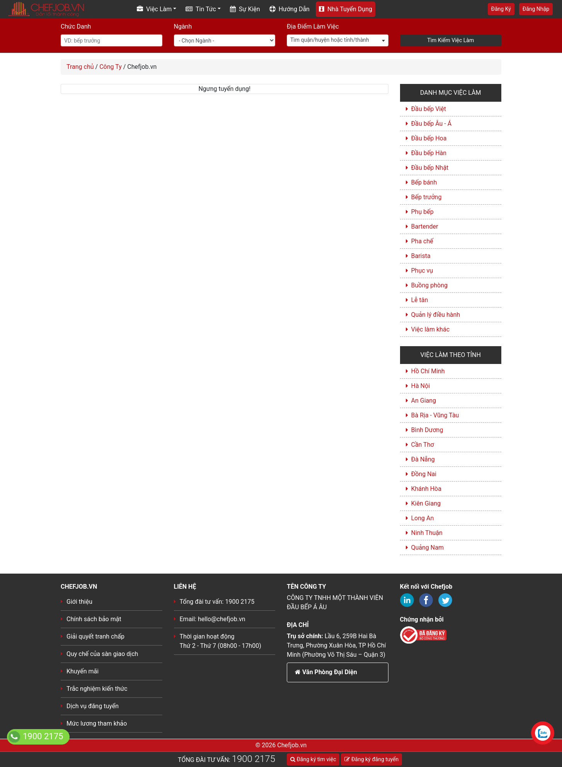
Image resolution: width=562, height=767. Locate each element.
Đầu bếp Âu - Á (431, 123)
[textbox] (337, 40)
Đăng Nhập (536, 9)
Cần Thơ (422, 444)
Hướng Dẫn (289, 9)
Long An (422, 518)
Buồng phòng (429, 285)
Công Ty (110, 66)
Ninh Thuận (427, 532)
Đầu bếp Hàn (429, 153)
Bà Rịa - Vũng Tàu (435, 415)
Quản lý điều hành (435, 314)
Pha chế (422, 241)
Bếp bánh (424, 182)
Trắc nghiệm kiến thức (97, 688)
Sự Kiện (245, 9)
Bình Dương (427, 430)
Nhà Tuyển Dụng (345, 9)
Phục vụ (422, 270)
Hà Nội (420, 385)
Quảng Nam (427, 547)
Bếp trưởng (426, 197)
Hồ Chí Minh (428, 371)
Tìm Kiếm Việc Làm (450, 40)
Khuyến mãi (82, 671)
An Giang (423, 400)
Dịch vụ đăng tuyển (92, 706)
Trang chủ (80, 66)
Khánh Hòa (426, 488)
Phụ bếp (422, 211)
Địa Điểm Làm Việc (313, 26)
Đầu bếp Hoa (429, 138)
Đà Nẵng (423, 459)
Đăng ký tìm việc (313, 759)
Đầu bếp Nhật (430, 167)
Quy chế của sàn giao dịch (102, 654)
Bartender (424, 226)
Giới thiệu (79, 601)
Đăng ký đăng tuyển (371, 759)
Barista (421, 256)
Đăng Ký (501, 9)
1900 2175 (253, 758)
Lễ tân (419, 300)
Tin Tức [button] (201, 9)
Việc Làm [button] (154, 9)
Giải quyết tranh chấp (95, 636)
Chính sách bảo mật (93, 619)
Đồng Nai (424, 474)
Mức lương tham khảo (96, 723)
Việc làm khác (430, 329)
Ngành (183, 26)
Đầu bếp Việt (428, 109)
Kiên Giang (426, 503)
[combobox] (337, 40)
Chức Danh (76, 26)
